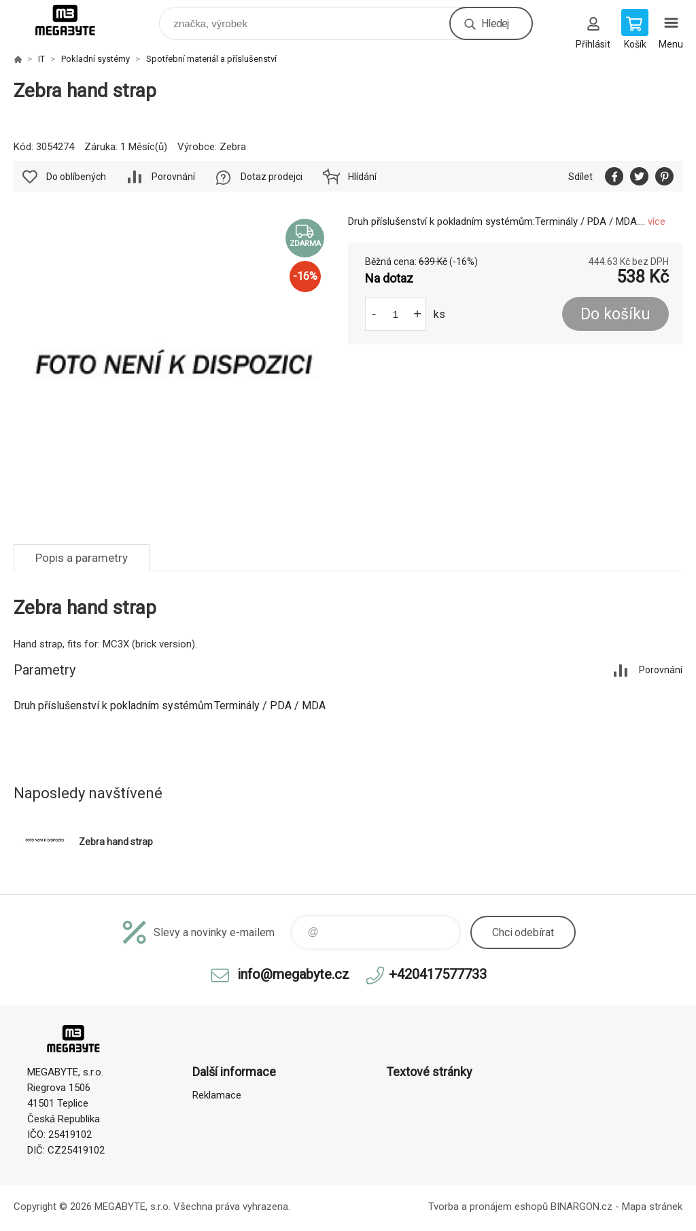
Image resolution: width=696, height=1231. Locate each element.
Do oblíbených (76, 176)
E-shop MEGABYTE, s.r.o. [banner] (74, 20)
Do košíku (615, 314)
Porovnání (173, 176)
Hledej (494, 23)
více (656, 221)
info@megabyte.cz (293, 974)
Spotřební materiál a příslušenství (211, 59)
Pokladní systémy (95, 59)
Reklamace (216, 1095)
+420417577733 (438, 974)
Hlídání (362, 176)
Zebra (233, 147)
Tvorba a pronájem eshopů (488, 1206)
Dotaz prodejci (271, 176)
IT (41, 59)
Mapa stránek (652, 1206)
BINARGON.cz (581, 1206)
